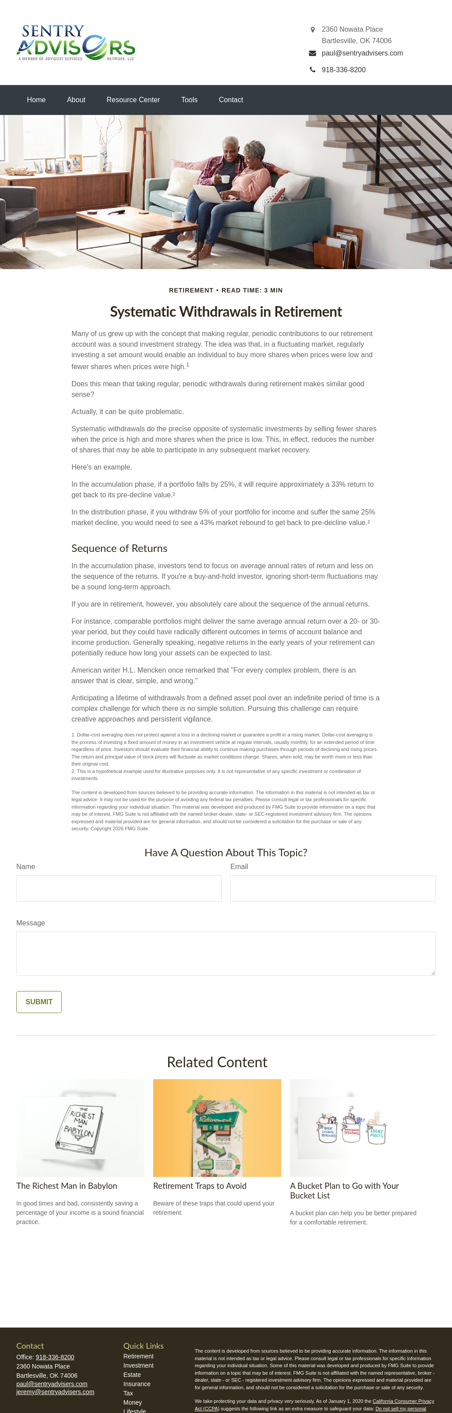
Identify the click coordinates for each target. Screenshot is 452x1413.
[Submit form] (39, 1002)
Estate (132, 1374)
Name (25, 866)
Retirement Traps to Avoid (200, 1186)
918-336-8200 (55, 1357)
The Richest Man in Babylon (66, 1186)
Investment (139, 1365)
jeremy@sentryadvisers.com (55, 1391)
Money (133, 1402)
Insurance (137, 1383)
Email (239, 866)
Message (30, 923)
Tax (128, 1393)
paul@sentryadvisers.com (51, 1383)
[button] (36, 100)
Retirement (139, 1356)
